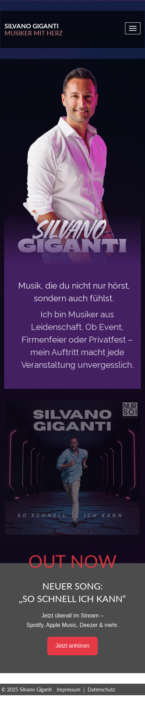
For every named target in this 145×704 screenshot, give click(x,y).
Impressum (69, 689)
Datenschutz (101, 689)
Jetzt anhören (73, 646)
